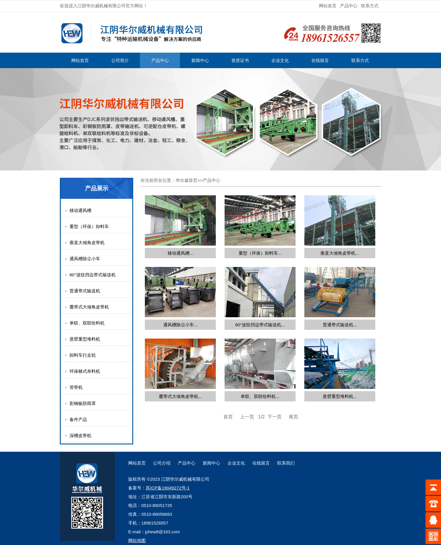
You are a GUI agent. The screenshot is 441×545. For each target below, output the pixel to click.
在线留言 (320, 60)
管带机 (76, 387)
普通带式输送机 (85, 290)
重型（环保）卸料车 (89, 226)
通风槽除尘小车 (85, 258)
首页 (228, 416)
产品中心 (348, 5)
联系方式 (370, 5)
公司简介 (120, 60)
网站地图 (137, 540)
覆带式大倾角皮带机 (89, 306)
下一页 (275, 416)
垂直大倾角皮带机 (87, 242)
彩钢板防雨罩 (83, 403)
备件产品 (78, 419)
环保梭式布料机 (85, 371)
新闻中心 (200, 60)
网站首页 (327, 5)
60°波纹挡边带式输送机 (93, 274)
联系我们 (286, 463)
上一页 (247, 416)
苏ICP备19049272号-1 (168, 487)
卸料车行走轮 (83, 355)
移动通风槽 (80, 210)
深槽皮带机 (80, 435)
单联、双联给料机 (87, 322)
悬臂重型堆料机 (85, 339)
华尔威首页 (186, 180)
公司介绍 (162, 463)
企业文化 (280, 60)
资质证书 (240, 60)
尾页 (293, 416)
